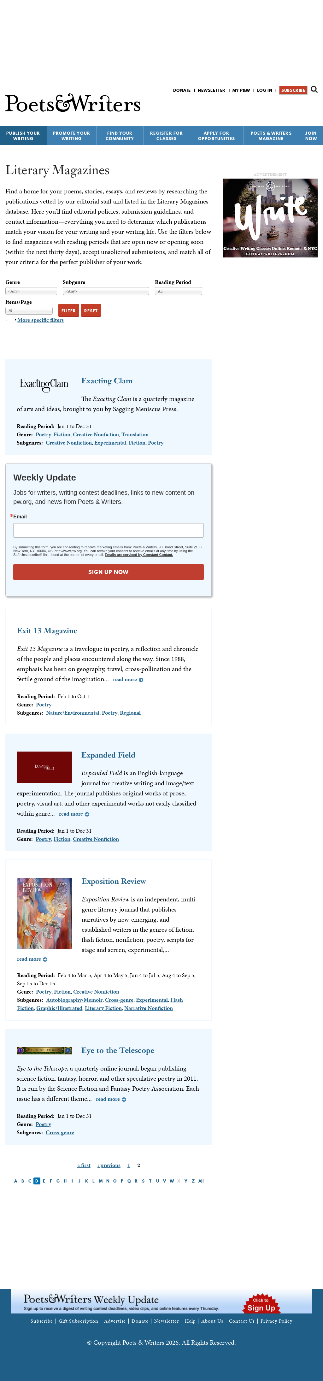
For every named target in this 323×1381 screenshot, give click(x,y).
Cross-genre (119, 1000)
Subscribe (293, 90)
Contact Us (242, 1321)
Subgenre (74, 282)
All (201, 1181)
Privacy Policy (277, 1321)
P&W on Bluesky (302, 107)
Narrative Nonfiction (148, 1008)
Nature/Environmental (72, 713)
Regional (130, 713)
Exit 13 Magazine (47, 630)
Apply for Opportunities (216, 135)
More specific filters (40, 320)
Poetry (43, 434)
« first (84, 1165)
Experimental (110, 442)
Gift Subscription (78, 1321)
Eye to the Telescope (117, 1050)
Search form (314, 89)
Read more (125, 679)
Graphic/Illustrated (59, 1008)
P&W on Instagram (313, 107)
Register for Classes (166, 135)
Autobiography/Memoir (74, 1000)
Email (20, 516)
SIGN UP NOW (108, 572)
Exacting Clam (106, 381)
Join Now (311, 135)
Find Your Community (120, 135)
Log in (265, 90)
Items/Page (18, 302)
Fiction (62, 434)
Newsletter (212, 90)
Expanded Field (108, 755)
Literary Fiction (103, 1008)
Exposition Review (114, 881)
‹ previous (108, 1165)
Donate (182, 90)
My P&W (241, 90)
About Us (212, 1321)
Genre (12, 282)
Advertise (115, 1321)
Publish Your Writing (23, 135)
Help (190, 1321)
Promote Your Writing (71, 135)
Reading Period (173, 282)
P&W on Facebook (292, 107)
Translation (135, 434)
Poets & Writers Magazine (271, 135)
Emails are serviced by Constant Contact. (139, 555)
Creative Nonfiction (96, 434)
